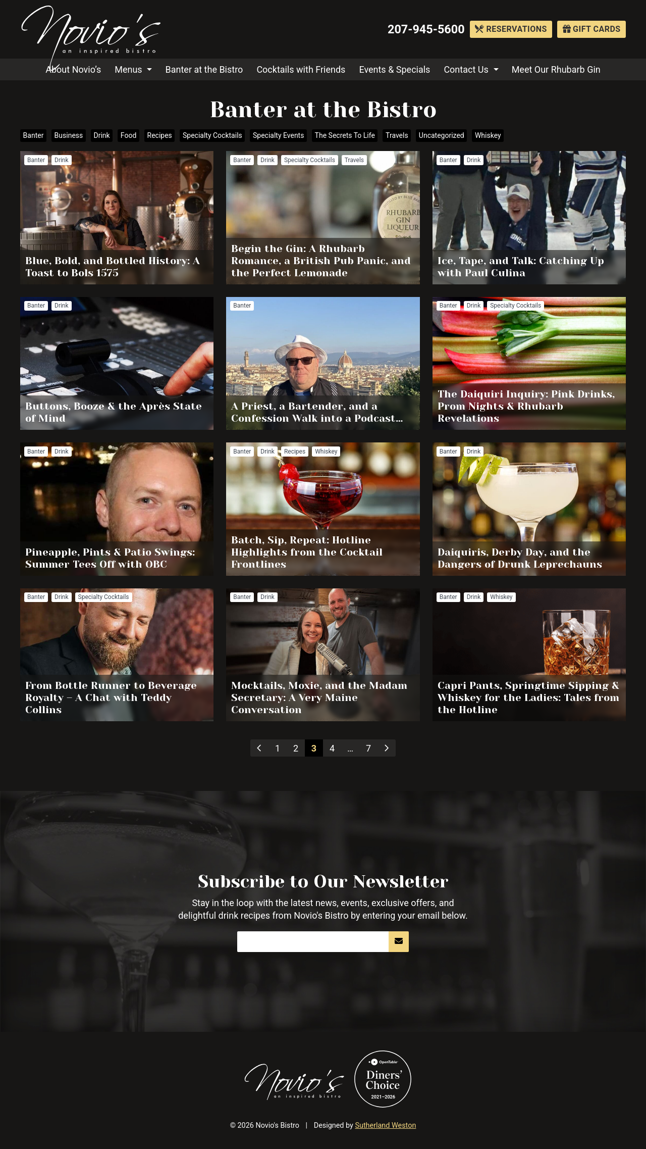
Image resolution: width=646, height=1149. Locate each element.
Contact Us (466, 69)
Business (69, 135)
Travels (397, 135)
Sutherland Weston (385, 1125)
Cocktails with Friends (300, 69)
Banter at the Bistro (204, 69)
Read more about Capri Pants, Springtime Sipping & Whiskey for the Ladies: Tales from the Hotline (529, 655)
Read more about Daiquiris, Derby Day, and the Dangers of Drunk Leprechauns (529, 509)
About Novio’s (73, 69)
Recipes (159, 135)
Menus (128, 69)
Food (128, 135)
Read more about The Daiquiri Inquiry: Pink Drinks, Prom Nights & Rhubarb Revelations (529, 363)
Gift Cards (592, 29)
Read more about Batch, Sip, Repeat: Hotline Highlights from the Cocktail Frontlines (322, 509)
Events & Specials (394, 69)
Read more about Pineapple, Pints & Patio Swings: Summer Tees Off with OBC (116, 509)
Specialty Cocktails (212, 135)
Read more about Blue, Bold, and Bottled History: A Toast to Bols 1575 (116, 217)
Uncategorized (441, 135)
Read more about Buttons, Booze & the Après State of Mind (116, 363)
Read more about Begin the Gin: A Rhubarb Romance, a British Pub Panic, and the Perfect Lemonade (322, 217)
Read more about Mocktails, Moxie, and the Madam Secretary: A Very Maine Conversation (322, 655)
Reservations (511, 29)
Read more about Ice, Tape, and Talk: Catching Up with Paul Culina (529, 217)
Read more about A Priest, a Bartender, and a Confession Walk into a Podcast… (322, 363)
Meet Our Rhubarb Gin (556, 69)
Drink (101, 135)
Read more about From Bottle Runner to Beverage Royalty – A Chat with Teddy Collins (116, 655)
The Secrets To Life (345, 135)
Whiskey (488, 135)
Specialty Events (278, 135)
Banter (33, 135)
